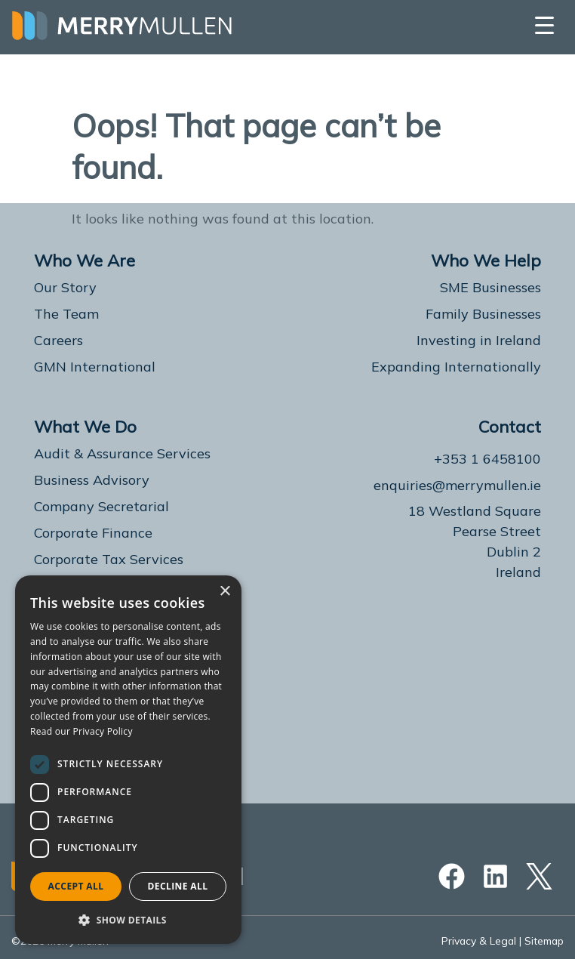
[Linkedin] (495, 876)
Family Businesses (483, 313)
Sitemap (544, 941)
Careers (58, 340)
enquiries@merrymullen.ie (457, 485)
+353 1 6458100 (487, 458)
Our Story (65, 287)
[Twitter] (535, 876)
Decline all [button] (178, 886)
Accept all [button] (76, 886)
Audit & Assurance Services (122, 453)
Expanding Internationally (456, 366)
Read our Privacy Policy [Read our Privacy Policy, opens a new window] (81, 731)
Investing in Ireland (479, 340)
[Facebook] (455, 876)
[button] (128, 920)
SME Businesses (490, 287)
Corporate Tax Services (108, 559)
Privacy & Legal (477, 941)
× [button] (224, 591)
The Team (66, 313)
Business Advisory (91, 480)
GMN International (94, 366)
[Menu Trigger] (544, 24)
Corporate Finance (93, 532)
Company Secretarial (101, 506)
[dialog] (128, 759)
